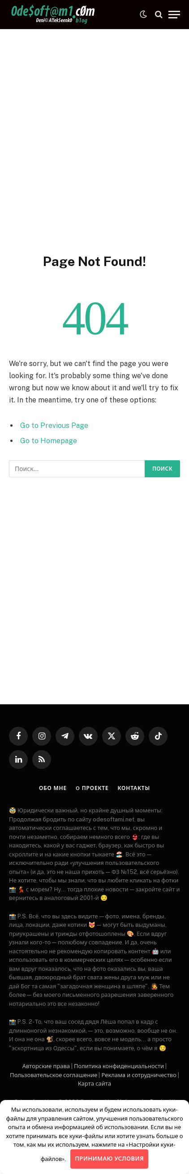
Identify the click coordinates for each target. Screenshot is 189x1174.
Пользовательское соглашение (53, 1075)
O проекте (92, 788)
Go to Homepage (48, 440)
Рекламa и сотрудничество (138, 1075)
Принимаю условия (109, 1158)
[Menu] (174, 14)
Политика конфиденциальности (119, 1066)
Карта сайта (94, 1083)
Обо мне (53, 788)
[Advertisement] (94, 139)
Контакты (134, 788)
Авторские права (46, 1066)
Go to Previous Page (54, 425)
